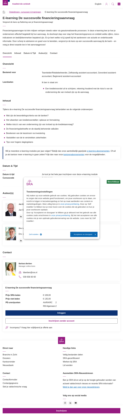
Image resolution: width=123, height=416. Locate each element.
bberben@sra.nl (30, 272)
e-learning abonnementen (98, 151)
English (98, 4)
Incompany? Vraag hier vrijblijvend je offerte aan (31, 327)
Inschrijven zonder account (61, 321)
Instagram (65, 403)
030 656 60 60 (29, 277)
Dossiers (6, 358)
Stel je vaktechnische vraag (15, 387)
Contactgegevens (10, 383)
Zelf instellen (35, 234)
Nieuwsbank (8, 365)
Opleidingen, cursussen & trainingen (25, 12)
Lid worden (68, 365)
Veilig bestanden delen (73, 355)
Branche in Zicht (10, 355)
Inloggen (61, 313)
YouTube (75, 403)
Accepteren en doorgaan (85, 234)
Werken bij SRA (70, 362)
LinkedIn (21, 216)
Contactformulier (10, 380)
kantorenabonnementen (73, 154)
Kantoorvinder (9, 362)
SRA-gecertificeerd (71, 358)
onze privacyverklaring (69, 204)
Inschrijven (61, 411)
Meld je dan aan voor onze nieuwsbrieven (81, 387)
